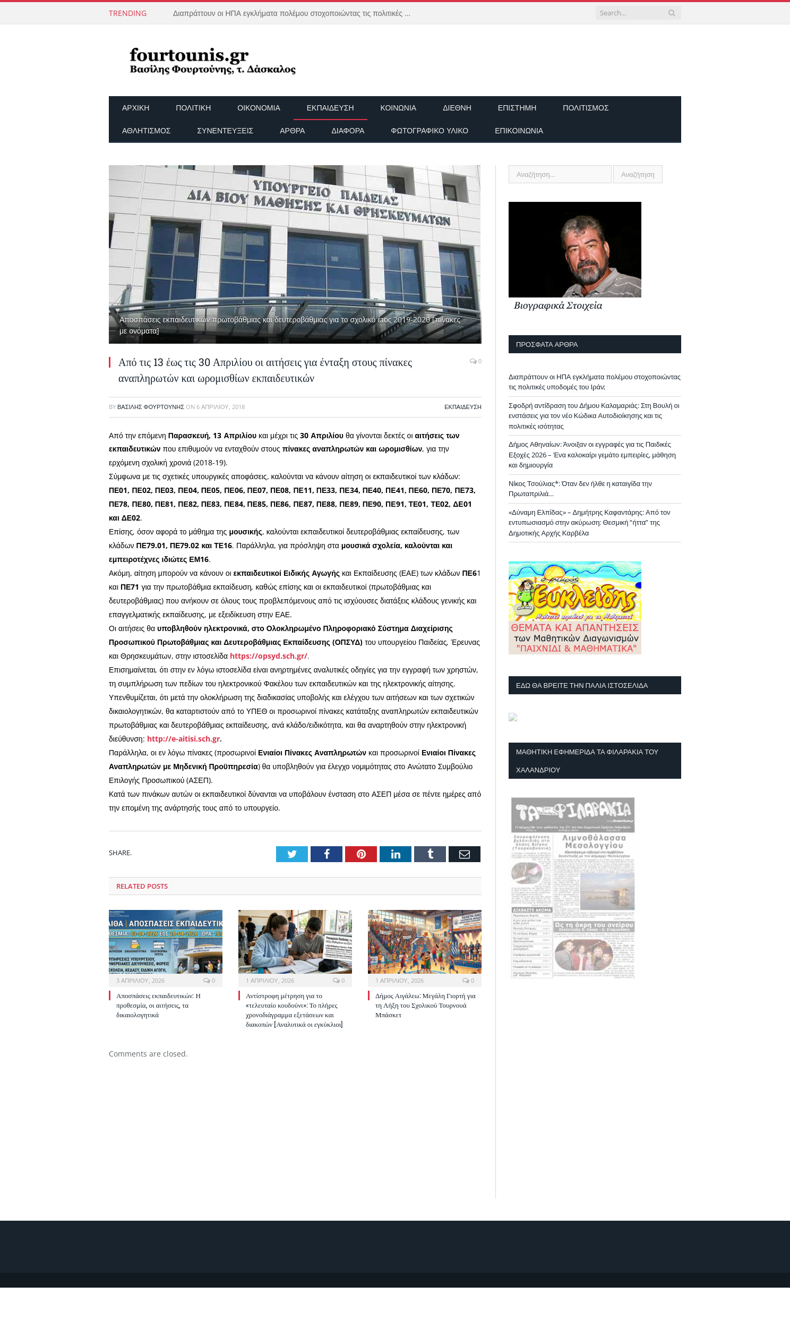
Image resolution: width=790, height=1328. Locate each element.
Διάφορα (347, 130)
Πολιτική (193, 108)
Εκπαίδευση (330, 108)
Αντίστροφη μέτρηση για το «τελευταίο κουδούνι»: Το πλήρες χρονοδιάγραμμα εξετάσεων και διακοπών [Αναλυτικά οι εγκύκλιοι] (294, 1010)
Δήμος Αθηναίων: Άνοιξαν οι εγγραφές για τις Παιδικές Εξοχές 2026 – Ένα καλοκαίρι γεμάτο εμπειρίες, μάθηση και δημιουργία (592, 454)
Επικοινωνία (519, 130)
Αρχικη (135, 108)
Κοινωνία (399, 108)
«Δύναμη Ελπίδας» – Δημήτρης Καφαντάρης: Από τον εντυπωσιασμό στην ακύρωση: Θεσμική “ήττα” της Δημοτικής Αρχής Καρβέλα (590, 522)
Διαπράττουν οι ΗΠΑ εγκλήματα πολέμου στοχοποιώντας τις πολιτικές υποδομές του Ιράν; (295, 13)
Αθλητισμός (146, 130)
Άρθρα (292, 130)
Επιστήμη (517, 108)
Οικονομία (258, 108)
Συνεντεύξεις (225, 130)
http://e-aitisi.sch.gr (183, 739)
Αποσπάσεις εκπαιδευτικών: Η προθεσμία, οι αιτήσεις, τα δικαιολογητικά (158, 1005)
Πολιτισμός (585, 108)
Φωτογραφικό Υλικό (429, 130)
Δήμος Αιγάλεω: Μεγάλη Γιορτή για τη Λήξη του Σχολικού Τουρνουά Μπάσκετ (425, 1005)
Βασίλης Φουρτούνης (150, 407)
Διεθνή (457, 108)
